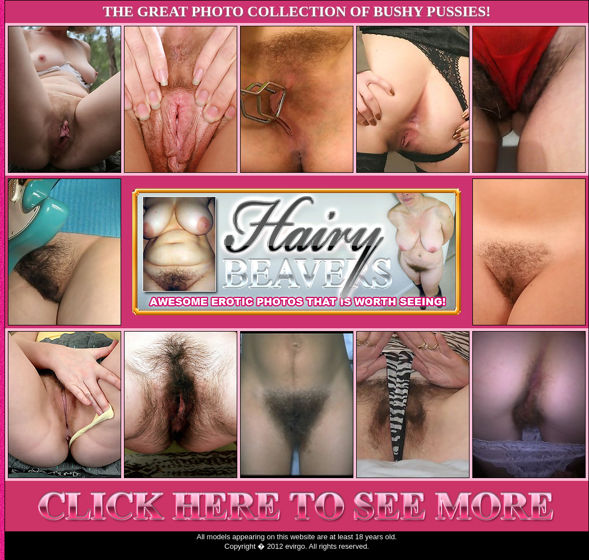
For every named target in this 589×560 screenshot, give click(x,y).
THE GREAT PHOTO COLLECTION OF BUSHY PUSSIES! (297, 11)
